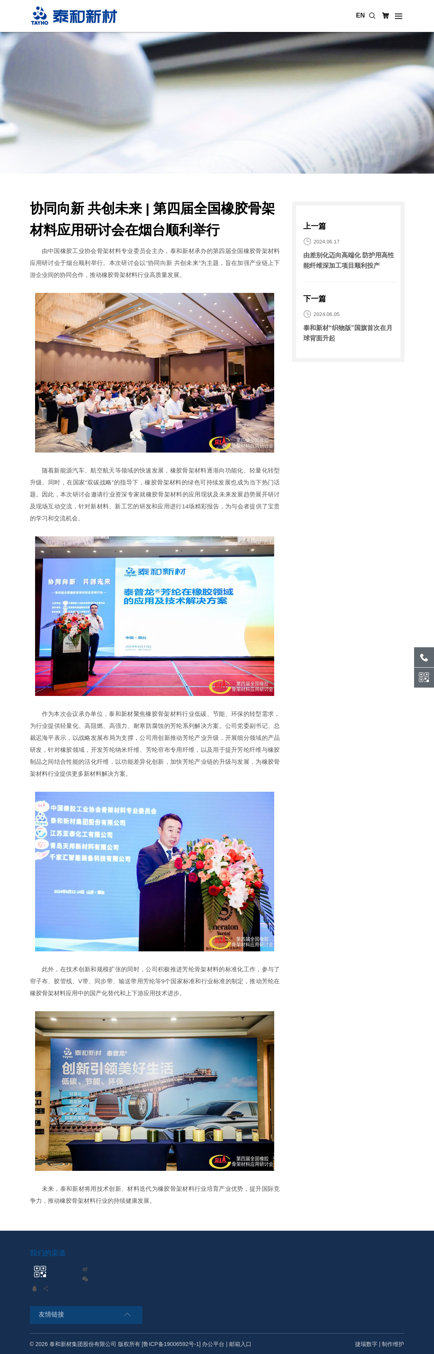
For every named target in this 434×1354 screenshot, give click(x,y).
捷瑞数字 (366, 1344)
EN (360, 15)
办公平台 (213, 1344)
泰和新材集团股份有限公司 (82, 1344)
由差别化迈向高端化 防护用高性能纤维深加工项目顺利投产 (348, 260)
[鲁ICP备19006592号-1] (171, 1344)
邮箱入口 (240, 1344)
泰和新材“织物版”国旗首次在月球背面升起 (348, 333)
